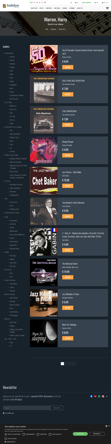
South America (14, 241)
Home (47, 29)
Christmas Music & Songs (12, 212)
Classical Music (9, 53)
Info (67, 67)
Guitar (11, 141)
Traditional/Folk (14, 195)
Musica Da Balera (15, 305)
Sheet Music (57, 8)
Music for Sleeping (69, 324)
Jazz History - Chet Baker (71, 172)
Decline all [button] (97, 434)
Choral (11, 70)
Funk (11, 276)
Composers (49, 8)
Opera (11, 88)
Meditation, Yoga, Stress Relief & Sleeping (18, 166)
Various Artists (67, 57)
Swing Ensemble (67, 145)
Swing (11, 123)
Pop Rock (7, 181)
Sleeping (12, 326)
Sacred (12, 92)
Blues (11, 113)
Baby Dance (13, 262)
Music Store (34, 8)
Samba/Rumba (14, 312)
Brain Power (13, 322)
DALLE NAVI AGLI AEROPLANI (73, 80)
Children (7, 252)
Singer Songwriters (15, 188)
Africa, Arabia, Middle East (17, 234)
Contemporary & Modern (16, 95)
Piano (11, 78)
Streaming (72, 8)
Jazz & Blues (8, 102)
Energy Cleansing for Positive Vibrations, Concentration (18, 176)
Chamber (12, 67)
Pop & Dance (13, 202)
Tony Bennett (66, 206)
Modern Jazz (13, 106)
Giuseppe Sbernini (67, 297)
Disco (11, 273)
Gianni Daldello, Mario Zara (70, 267)
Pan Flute (12, 151)
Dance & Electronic (10, 280)
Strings (12, 81)
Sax (11, 148)
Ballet (11, 74)
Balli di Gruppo (14, 298)
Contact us (80, 8)
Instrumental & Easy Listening (13, 127)
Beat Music (13, 191)
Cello (11, 130)
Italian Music (13, 245)
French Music (13, 220)
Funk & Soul (8, 269)
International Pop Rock (16, 184)
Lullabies (12, 259)
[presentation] (17, 421)
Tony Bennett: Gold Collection (73, 202)
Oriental (12, 238)
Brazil (11, 205)
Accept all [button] (80, 434)
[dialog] (55, 434)
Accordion (12, 301)
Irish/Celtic (13, 224)
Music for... (8, 319)
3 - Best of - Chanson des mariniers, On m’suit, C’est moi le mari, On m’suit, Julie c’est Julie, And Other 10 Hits (83, 234)
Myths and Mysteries (15, 162)
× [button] (109, 426)
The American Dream (68, 84)
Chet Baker (65, 175)
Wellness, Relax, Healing (11, 155)
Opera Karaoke (14, 99)
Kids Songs (13, 255)
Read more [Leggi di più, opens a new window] (20, 431)
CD (11, 346)
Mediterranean (14, 231)
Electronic (12, 291)
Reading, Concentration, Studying (16, 330)
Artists (42, 8)
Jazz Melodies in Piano (70, 294)
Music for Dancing (10, 294)
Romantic (12, 63)
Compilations (13, 85)
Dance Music (13, 283)
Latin (6, 198)
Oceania (12, 227)
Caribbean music (14, 209)
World (6, 217)
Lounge (12, 287)
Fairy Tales (13, 266)
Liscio (11, 308)
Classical (12, 56)
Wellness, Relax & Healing (17, 335)
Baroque (12, 60)
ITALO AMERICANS (69, 111)
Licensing (64, 8)
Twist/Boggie (14, 315)
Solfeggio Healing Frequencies (18, 158)
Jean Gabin (65, 240)
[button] (37, 442)
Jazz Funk (12, 116)
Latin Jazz (12, 120)
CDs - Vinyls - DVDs (10, 339)
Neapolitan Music (14, 248)
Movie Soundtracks (15, 134)
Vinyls (11, 342)
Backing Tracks (14, 137)
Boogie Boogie (67, 141)
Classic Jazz (13, 109)
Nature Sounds (14, 171)
